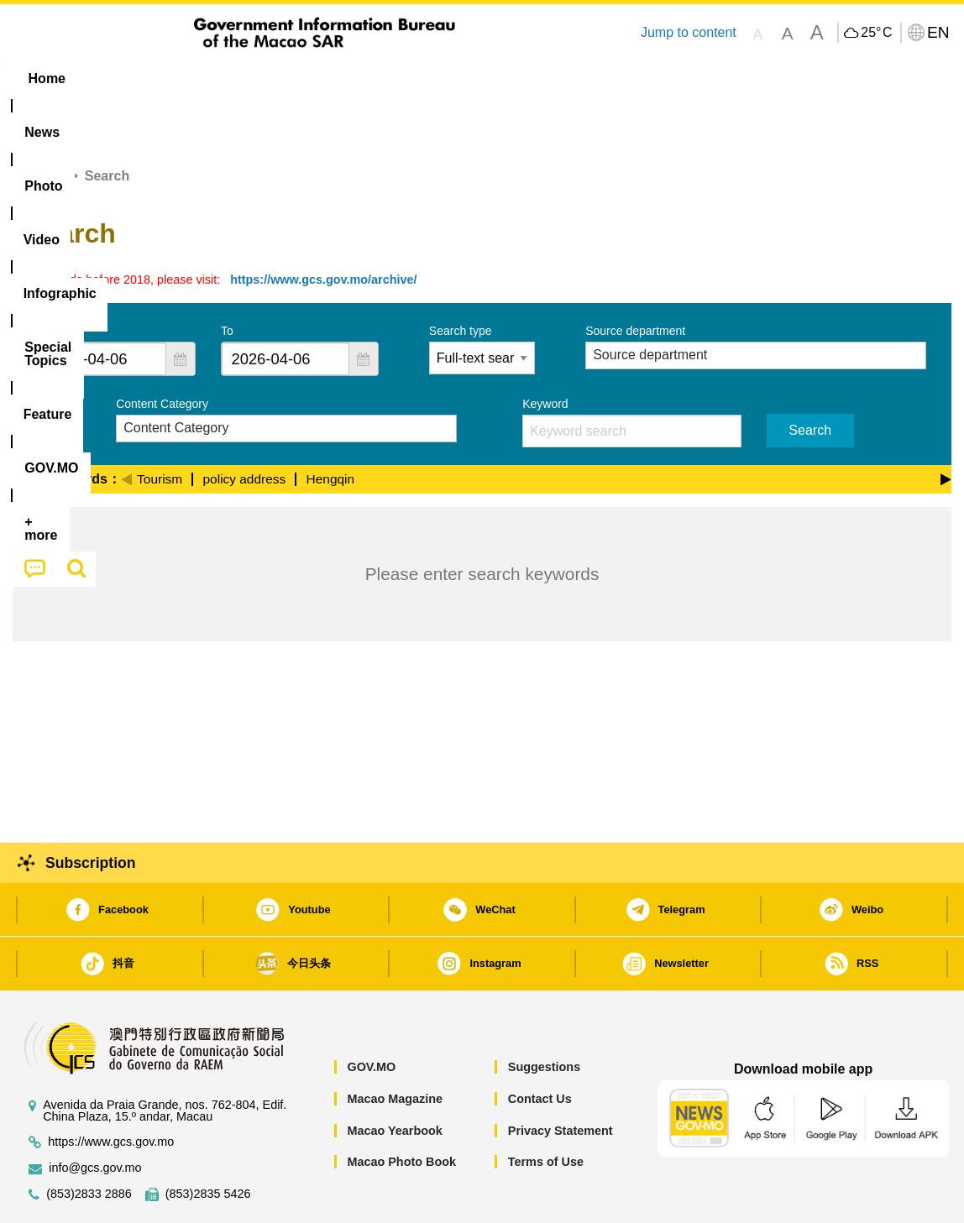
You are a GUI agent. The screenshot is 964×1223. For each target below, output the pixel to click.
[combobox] (102, 307)
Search (809, 379)
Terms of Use (546, 1110)
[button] (180, 307)
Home (44, 125)
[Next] (945, 426)
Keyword (545, 352)
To (227, 279)
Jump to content (688, 32)
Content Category (162, 352)
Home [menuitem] (47, 78)
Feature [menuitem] (569, 78)
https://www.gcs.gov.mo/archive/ (323, 228)
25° (876, 32)
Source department (635, 279)
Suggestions (544, 1015)
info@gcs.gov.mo (95, 1117)
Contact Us (540, 1047)
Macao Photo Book (401, 1110)
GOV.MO (371, 1015)
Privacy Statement (560, 1079)
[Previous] (126, 426)
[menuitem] (118, 79)
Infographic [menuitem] (349, 78)
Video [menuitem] (262, 78)
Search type (460, 279)
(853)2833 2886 (89, 1143)
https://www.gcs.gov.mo (111, 1090)
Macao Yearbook (394, 1079)
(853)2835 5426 (208, 1143)
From (51, 279)
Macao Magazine (395, 1047)
